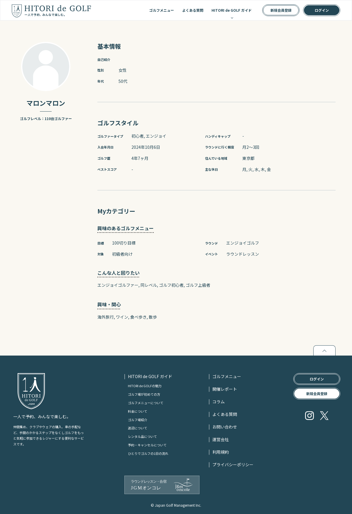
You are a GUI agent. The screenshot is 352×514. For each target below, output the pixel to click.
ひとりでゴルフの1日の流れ (148, 453)
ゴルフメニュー (161, 10)
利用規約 (220, 452)
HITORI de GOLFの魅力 (145, 385)
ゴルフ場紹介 (137, 419)
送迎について (137, 428)
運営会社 (220, 439)
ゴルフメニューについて (145, 402)
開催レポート (224, 389)
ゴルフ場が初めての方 (144, 394)
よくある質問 (192, 10)
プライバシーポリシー (232, 464)
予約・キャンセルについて (147, 445)
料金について (137, 411)
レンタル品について (142, 436)
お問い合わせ (224, 427)
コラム (218, 401)
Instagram (309, 415)
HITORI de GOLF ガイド (231, 10)
